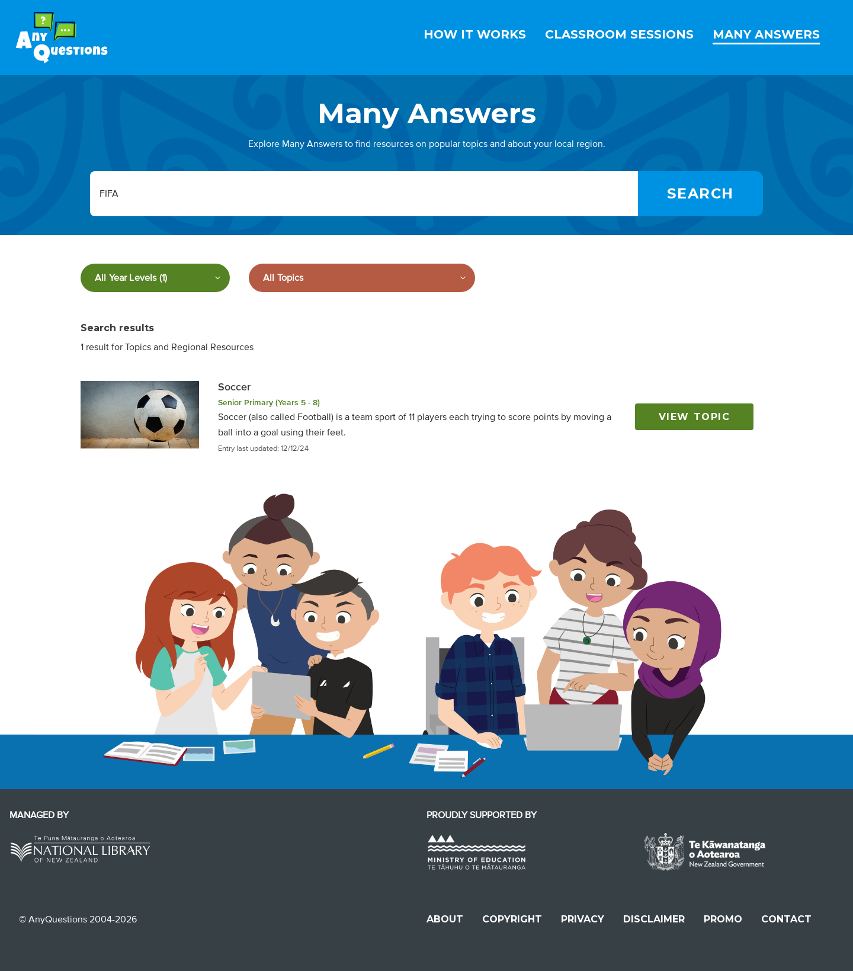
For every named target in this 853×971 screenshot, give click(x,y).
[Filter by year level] (155, 278)
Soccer (234, 386)
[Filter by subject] (362, 278)
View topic (694, 416)
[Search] (700, 193)
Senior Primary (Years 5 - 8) (269, 403)
